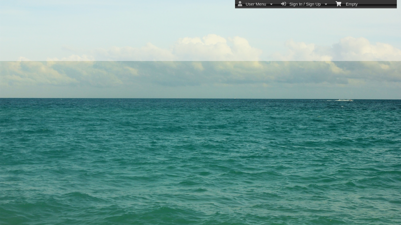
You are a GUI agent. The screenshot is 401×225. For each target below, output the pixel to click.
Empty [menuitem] (347, 3)
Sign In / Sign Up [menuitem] (304, 4)
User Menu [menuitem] (255, 4)
